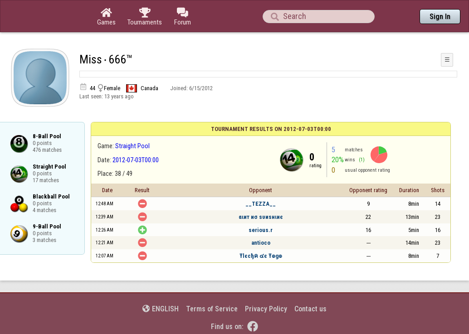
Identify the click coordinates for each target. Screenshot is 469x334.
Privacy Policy (266, 309)
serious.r (261, 230)
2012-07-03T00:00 (135, 160)
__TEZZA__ (260, 203)
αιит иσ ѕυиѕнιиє (261, 216)
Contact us (310, 309)
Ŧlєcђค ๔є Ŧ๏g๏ (260, 255)
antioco (260, 242)
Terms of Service (212, 309)
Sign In (440, 16)
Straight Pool (132, 146)
